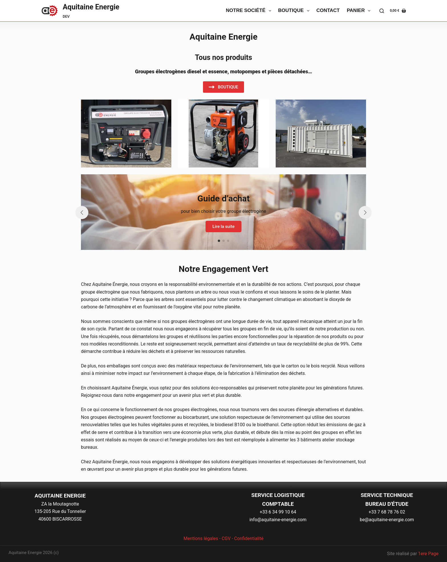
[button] (219, 241)
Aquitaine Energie (91, 7)
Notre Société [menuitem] (249, 10)
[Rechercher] (381, 11)
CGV (226, 538)
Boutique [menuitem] (295, 10)
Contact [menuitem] (328, 10)
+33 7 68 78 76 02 (387, 512)
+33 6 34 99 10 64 (278, 512)
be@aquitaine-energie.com (387, 519)
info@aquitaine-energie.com (277, 519)
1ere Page (428, 553)
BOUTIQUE (223, 87)
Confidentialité (248, 538)
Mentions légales (201, 538)
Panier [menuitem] (360, 10)
